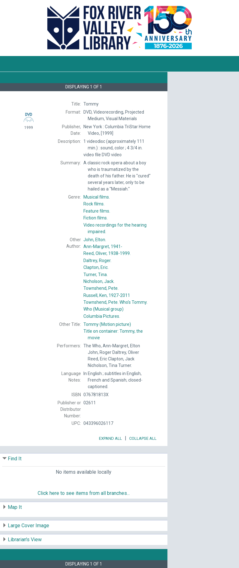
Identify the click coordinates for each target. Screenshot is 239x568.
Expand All (110, 438)
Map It (15, 507)
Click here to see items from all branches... (84, 493)
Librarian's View (25, 539)
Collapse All (143, 438)
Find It (14, 459)
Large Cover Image (28, 525)
